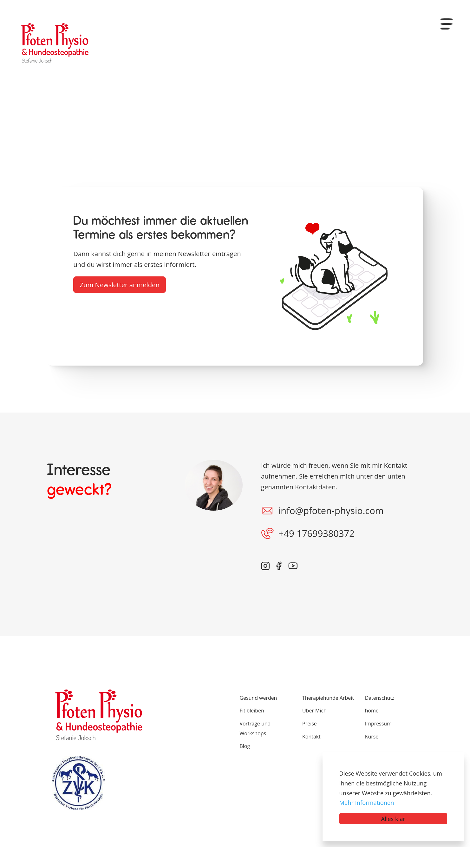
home (372, 710)
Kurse (372, 736)
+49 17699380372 (308, 533)
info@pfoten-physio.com (322, 510)
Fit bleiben (252, 710)
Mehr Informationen (366, 802)
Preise (309, 723)
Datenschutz (380, 697)
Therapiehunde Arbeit (328, 697)
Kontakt (311, 736)
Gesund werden (258, 697)
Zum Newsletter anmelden (119, 284)
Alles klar (393, 819)
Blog (245, 746)
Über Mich (314, 710)
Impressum (378, 723)
